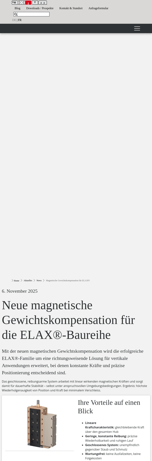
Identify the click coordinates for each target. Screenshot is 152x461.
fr (20, 20)
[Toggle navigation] (137, 28)
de (14, 20)
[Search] (15, 14)
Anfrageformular (98, 8)
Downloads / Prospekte (39, 8)
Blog (17, 8)
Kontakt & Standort (71, 8)
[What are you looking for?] (31, 14)
